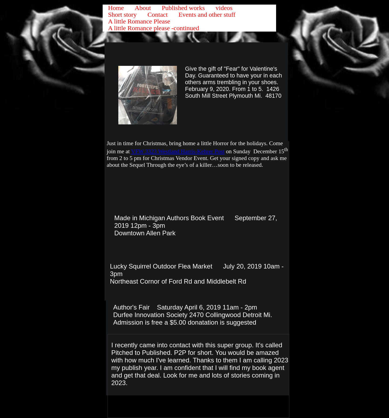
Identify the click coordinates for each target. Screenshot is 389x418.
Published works (183, 8)
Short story (122, 14)
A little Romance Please (139, 21)
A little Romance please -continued (153, 28)
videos (224, 8)
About (143, 8)
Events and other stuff (207, 14)
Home (116, 8)
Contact (157, 14)
